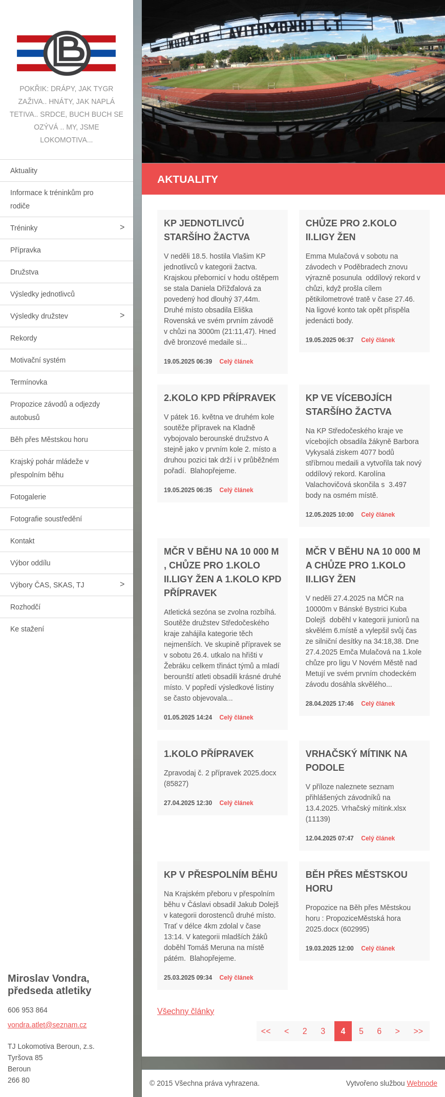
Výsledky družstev (39, 316)
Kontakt (22, 541)
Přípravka (25, 250)
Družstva (24, 272)
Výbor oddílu (30, 563)
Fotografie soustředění (46, 519)
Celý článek (236, 361)
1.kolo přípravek (209, 754)
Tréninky (23, 228)
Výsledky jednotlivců (42, 294)
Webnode (422, 1083)
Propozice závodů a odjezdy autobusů (55, 410)
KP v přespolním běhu (221, 875)
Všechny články (185, 1011)
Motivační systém (38, 360)
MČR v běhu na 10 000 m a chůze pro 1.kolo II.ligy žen (363, 565)
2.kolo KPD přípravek (220, 398)
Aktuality (23, 170)
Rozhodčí (25, 607)
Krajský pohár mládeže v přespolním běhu (49, 468)
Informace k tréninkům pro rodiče (52, 199)
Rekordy (23, 338)
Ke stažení (27, 629)
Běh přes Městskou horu (49, 439)
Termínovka (28, 382)
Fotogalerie (28, 497)
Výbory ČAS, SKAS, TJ (47, 585)
